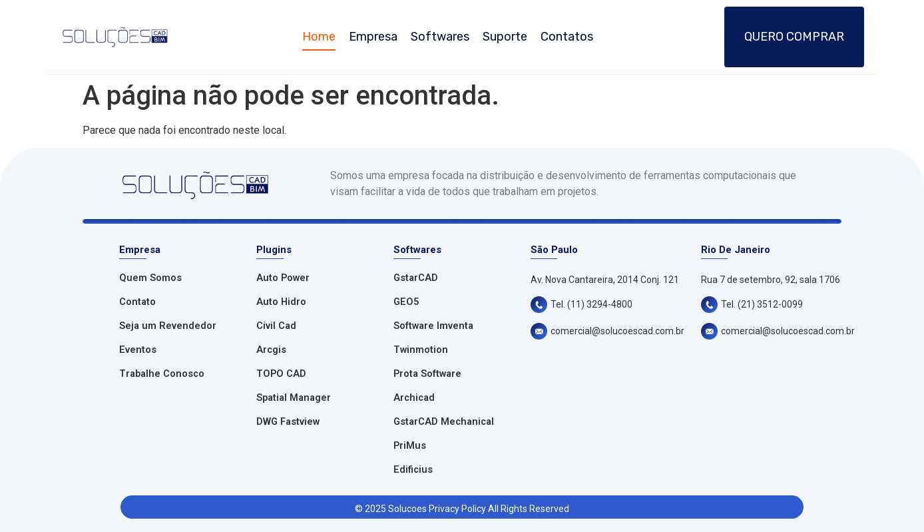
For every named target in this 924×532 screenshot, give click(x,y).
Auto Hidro (281, 302)
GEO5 (406, 302)
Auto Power (283, 278)
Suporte (505, 36)
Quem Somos (150, 278)
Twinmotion (420, 350)
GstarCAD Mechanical (443, 421)
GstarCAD (415, 278)
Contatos (567, 36)
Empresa (373, 36)
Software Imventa (433, 326)
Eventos (137, 350)
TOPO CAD (281, 374)
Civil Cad (276, 326)
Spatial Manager (293, 397)
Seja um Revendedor (167, 326)
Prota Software (427, 374)
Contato (137, 302)
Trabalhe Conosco (161, 374)
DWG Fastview (288, 421)
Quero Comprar (794, 36)
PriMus (409, 445)
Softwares (440, 36)
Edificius (413, 469)
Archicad (414, 397)
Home (319, 36)
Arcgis (271, 350)
